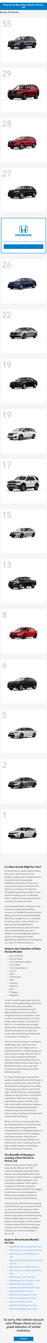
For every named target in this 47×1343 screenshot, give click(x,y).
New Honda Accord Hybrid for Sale (26, 1247)
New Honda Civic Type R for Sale (24, 1281)
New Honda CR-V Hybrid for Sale (25, 1288)
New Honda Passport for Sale (23, 1298)
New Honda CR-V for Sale (21, 1284)
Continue (23, 1339)
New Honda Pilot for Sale (21, 1302)
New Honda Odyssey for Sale (23, 1295)
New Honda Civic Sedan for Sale (24, 1267)
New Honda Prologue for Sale (23, 1305)
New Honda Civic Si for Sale (22, 1277)
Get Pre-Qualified (23, 246)
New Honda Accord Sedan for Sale (25, 1250)
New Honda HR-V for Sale (21, 1291)
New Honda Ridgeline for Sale (23, 1309)
